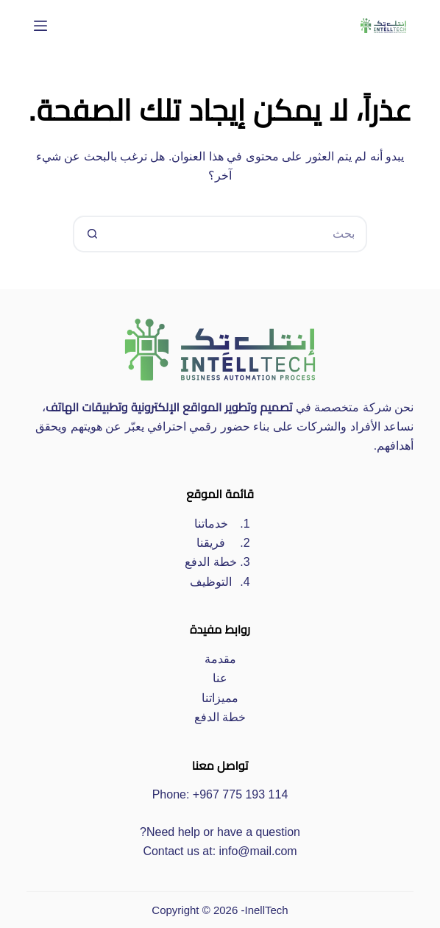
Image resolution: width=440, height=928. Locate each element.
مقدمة (220, 659)
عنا (220, 678)
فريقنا (210, 542)
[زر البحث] (91, 234)
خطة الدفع (210, 562)
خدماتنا (211, 523)
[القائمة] (40, 25)
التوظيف (211, 581)
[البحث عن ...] (238, 234)
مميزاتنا (220, 698)
